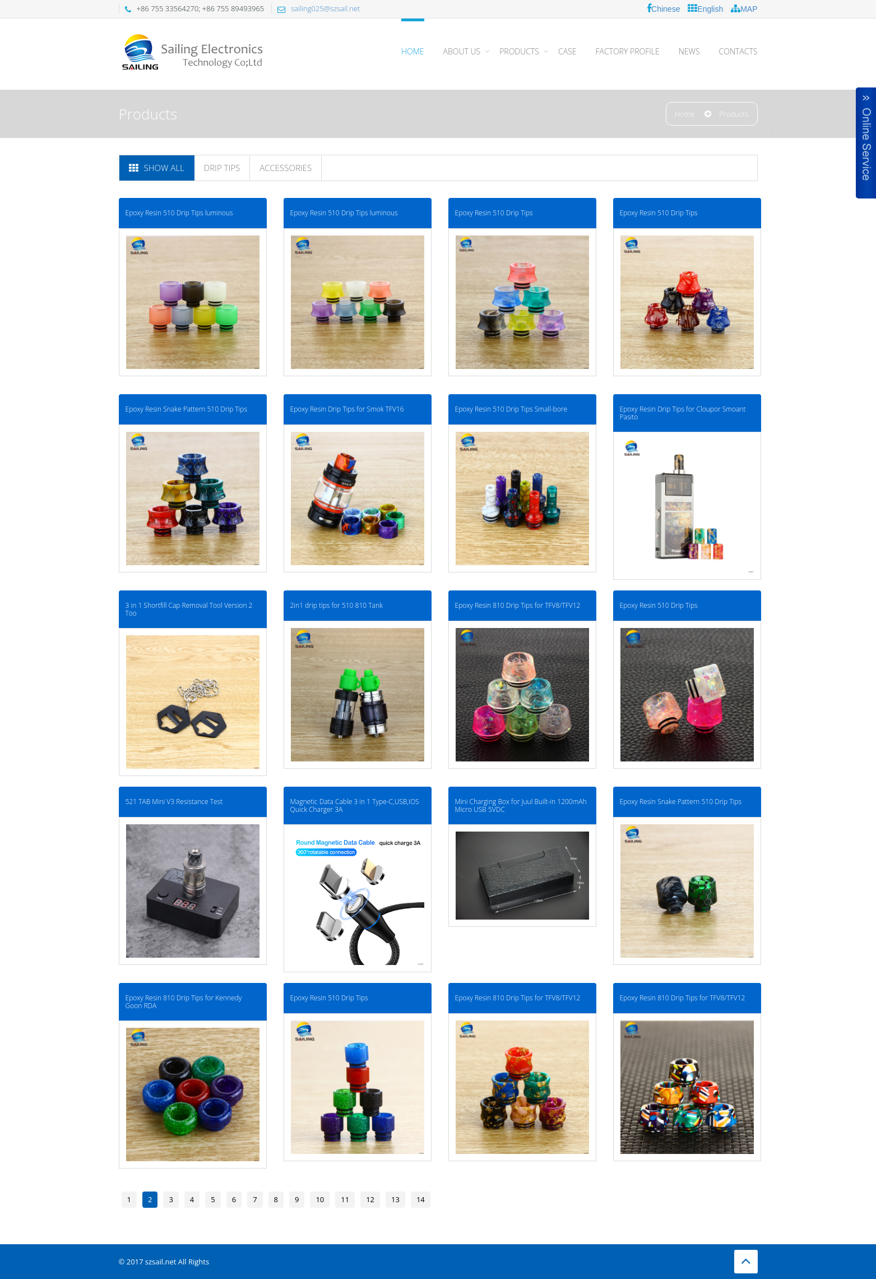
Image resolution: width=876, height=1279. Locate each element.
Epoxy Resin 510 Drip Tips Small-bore (486, 394)
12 (370, 1199)
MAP (744, 8)
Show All (156, 167)
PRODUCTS (519, 51)
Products (733, 114)
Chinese (663, 8)
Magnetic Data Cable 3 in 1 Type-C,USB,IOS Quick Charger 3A (341, 760)
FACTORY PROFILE (627, 51)
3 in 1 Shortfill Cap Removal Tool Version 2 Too (189, 579)
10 (320, 1199)
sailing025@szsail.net (325, 8)
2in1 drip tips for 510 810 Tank (323, 576)
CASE (567, 51)
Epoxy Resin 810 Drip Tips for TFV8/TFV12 (492, 576)
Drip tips (222, 167)
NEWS (689, 51)
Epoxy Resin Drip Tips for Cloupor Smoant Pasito (645, 398)
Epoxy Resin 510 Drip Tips (469, 213)
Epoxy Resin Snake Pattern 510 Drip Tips (187, 394)
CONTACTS (738, 51)
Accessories (285, 167)
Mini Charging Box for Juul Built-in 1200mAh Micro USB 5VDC (496, 760)
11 (345, 1199)
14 (420, 1199)
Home (412, 51)
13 (395, 1199)
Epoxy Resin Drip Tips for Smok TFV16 (334, 394)
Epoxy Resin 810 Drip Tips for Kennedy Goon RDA (184, 942)
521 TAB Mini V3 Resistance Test (174, 757)
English (705, 8)
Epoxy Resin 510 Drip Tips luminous (179, 213)
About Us (462, 51)
